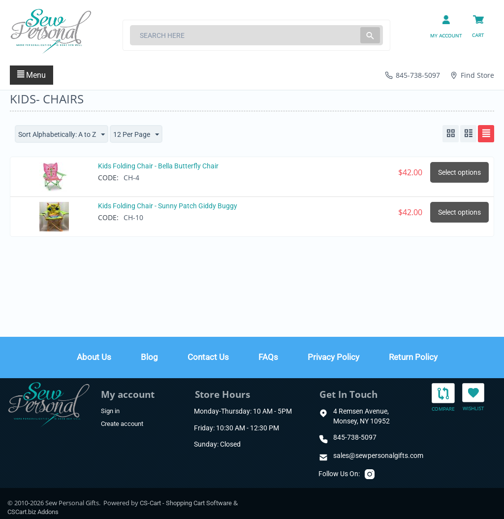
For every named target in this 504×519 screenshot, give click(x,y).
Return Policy (413, 357)
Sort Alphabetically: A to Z (61, 135)
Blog (149, 357)
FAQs (268, 357)
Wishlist (473, 396)
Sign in (110, 411)
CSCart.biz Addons (33, 512)
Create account (122, 423)
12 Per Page (136, 135)
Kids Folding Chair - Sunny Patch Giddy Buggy (167, 206)
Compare (443, 397)
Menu (31, 75)
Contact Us (208, 357)
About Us (94, 357)
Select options (459, 172)
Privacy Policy (333, 357)
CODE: (108, 177)
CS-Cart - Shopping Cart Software (186, 503)
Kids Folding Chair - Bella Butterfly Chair (158, 166)
